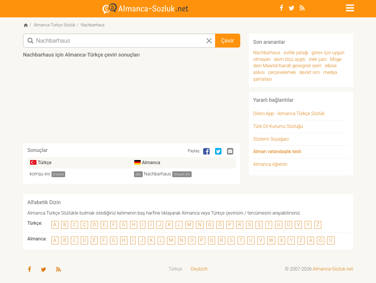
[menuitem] (175, 269)
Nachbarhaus (157, 174)
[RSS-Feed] (302, 8)
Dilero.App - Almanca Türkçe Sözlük (289, 113)
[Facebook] (281, 8)
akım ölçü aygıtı (289, 59)
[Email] (230, 152)
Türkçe (175, 269)
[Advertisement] (131, 102)
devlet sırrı (309, 72)
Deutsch (199, 269)
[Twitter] (291, 8)
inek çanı (318, 59)
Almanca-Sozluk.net (333, 269)
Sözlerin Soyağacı (271, 139)
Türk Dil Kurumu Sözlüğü (278, 126)
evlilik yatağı (296, 52)
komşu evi (40, 174)
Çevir (227, 40)
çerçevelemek (282, 72)
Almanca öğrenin (270, 164)
